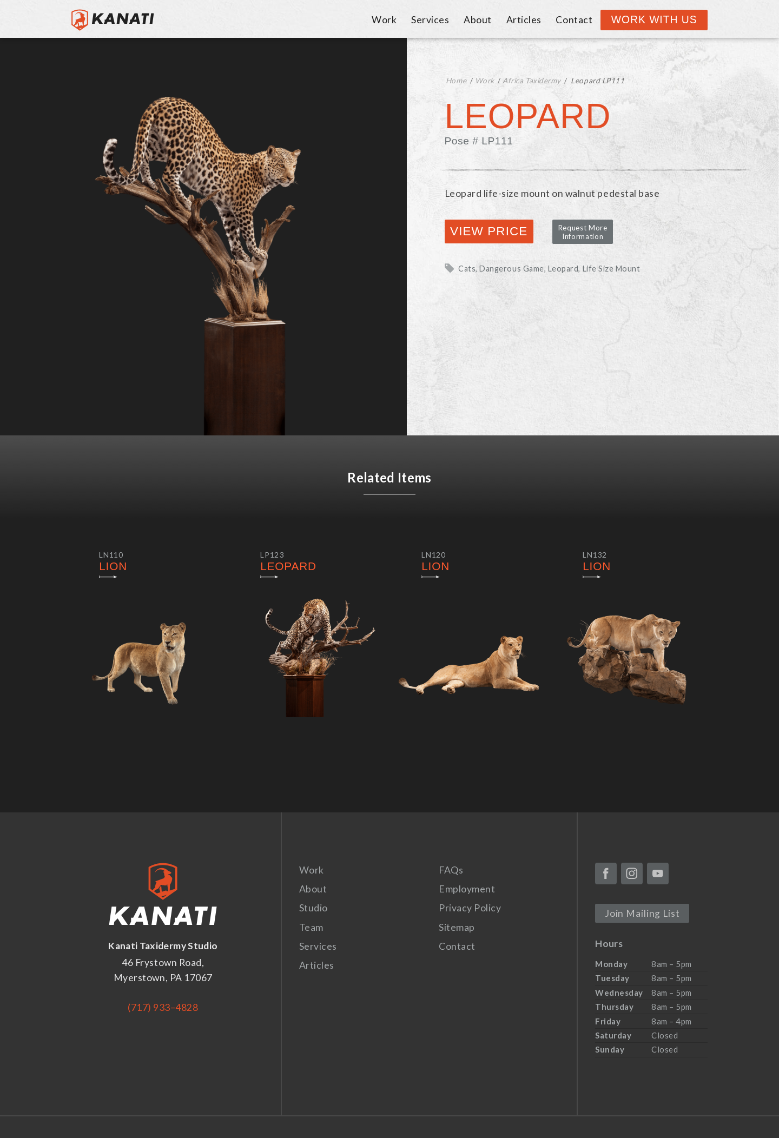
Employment (467, 889)
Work (384, 19)
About (478, 19)
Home (456, 80)
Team (311, 927)
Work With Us (654, 19)
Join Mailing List (642, 913)
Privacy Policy (470, 908)
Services (430, 19)
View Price (488, 231)
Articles (524, 19)
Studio (313, 908)
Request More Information (583, 232)
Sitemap (457, 927)
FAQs (451, 870)
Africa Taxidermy (531, 80)
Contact (574, 19)
